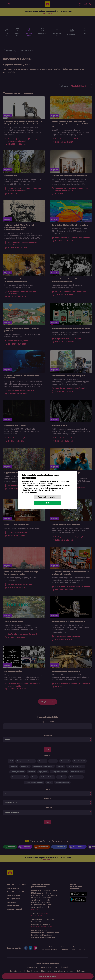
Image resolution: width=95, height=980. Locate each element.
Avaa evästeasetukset (47, 497)
